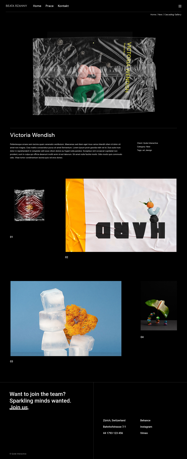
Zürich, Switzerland (114, 420)
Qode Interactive (150, 143)
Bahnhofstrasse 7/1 (114, 426)
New (148, 146)
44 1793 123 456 (113, 433)
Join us (19, 407)
